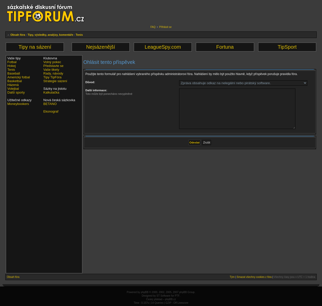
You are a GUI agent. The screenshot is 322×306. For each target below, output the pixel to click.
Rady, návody (53, 73)
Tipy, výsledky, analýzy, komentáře (50, 34)
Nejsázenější (100, 47)
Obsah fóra (17, 34)
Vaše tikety (51, 69)
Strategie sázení (55, 81)
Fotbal (11, 62)
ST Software (164, 295)
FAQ (153, 27)
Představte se (53, 66)
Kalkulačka (51, 92)
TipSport (287, 47)
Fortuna (225, 47)
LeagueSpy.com (163, 47)
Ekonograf (50, 111)
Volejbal (13, 89)
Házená (13, 85)
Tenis (79, 34)
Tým (232, 277)
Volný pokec (52, 62)
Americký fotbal (18, 77)
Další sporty (16, 92)
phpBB (144, 292)
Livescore (183, 302)
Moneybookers (18, 104)
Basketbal (14, 81)
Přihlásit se (165, 27)
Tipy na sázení (34, 47)
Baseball (13, 73)
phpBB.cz (170, 299)
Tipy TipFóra (52, 77)
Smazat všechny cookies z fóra (254, 277)
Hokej (11, 66)
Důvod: (90, 82)
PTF (177, 295)
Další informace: (96, 90)
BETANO (50, 104)
